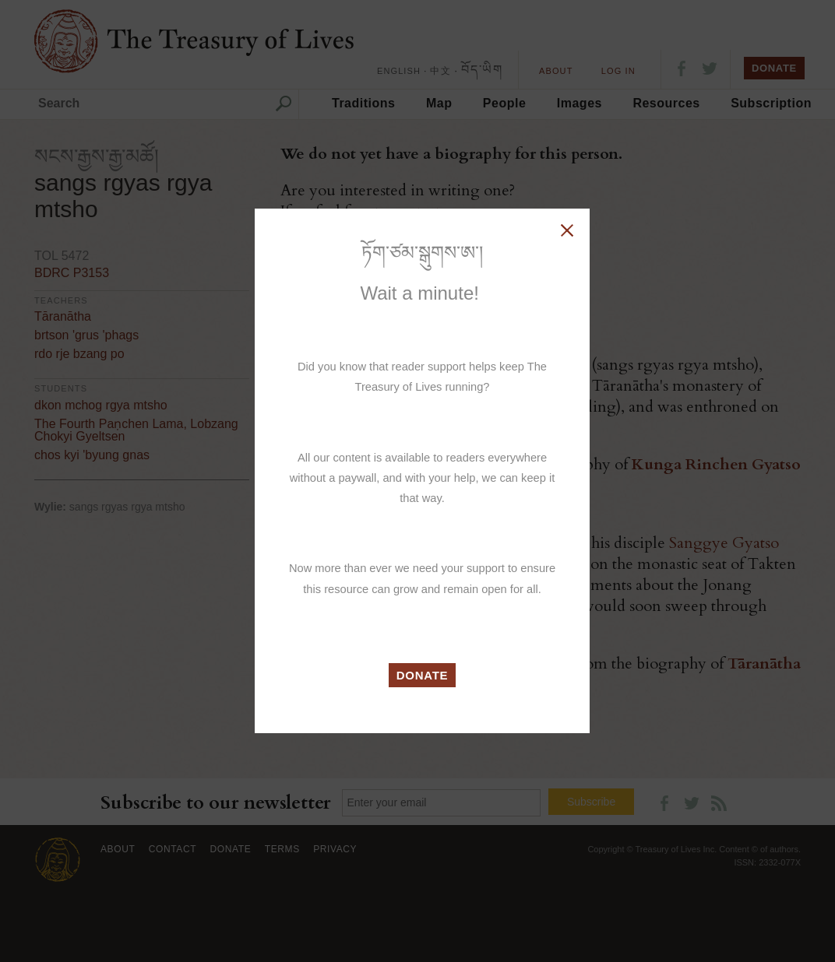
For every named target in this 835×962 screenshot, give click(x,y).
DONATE (422, 675)
